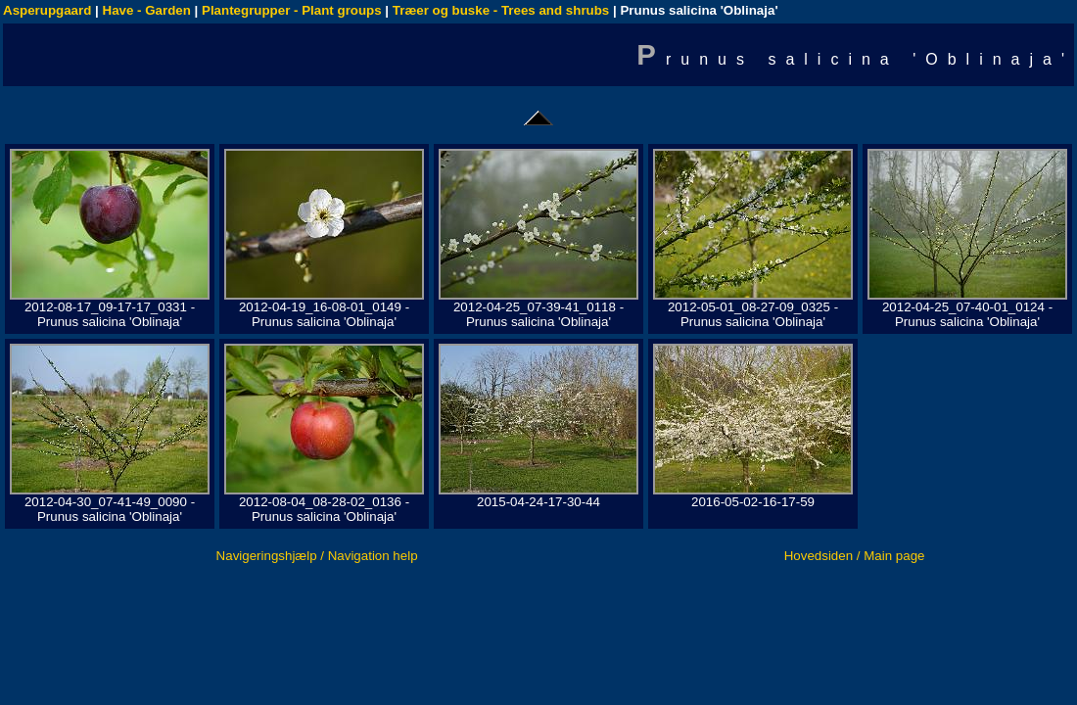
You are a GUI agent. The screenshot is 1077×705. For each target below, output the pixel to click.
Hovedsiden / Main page (854, 555)
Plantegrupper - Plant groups (292, 10)
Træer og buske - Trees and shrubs (501, 10)
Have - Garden (147, 10)
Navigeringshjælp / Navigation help (317, 555)
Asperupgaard (47, 10)
